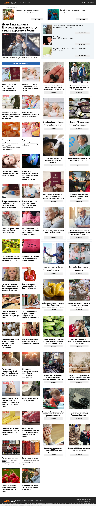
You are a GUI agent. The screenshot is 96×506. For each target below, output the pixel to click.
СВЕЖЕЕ (84, 2)
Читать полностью (20, 63)
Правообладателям (39, 505)
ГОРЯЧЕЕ (91, 2)
